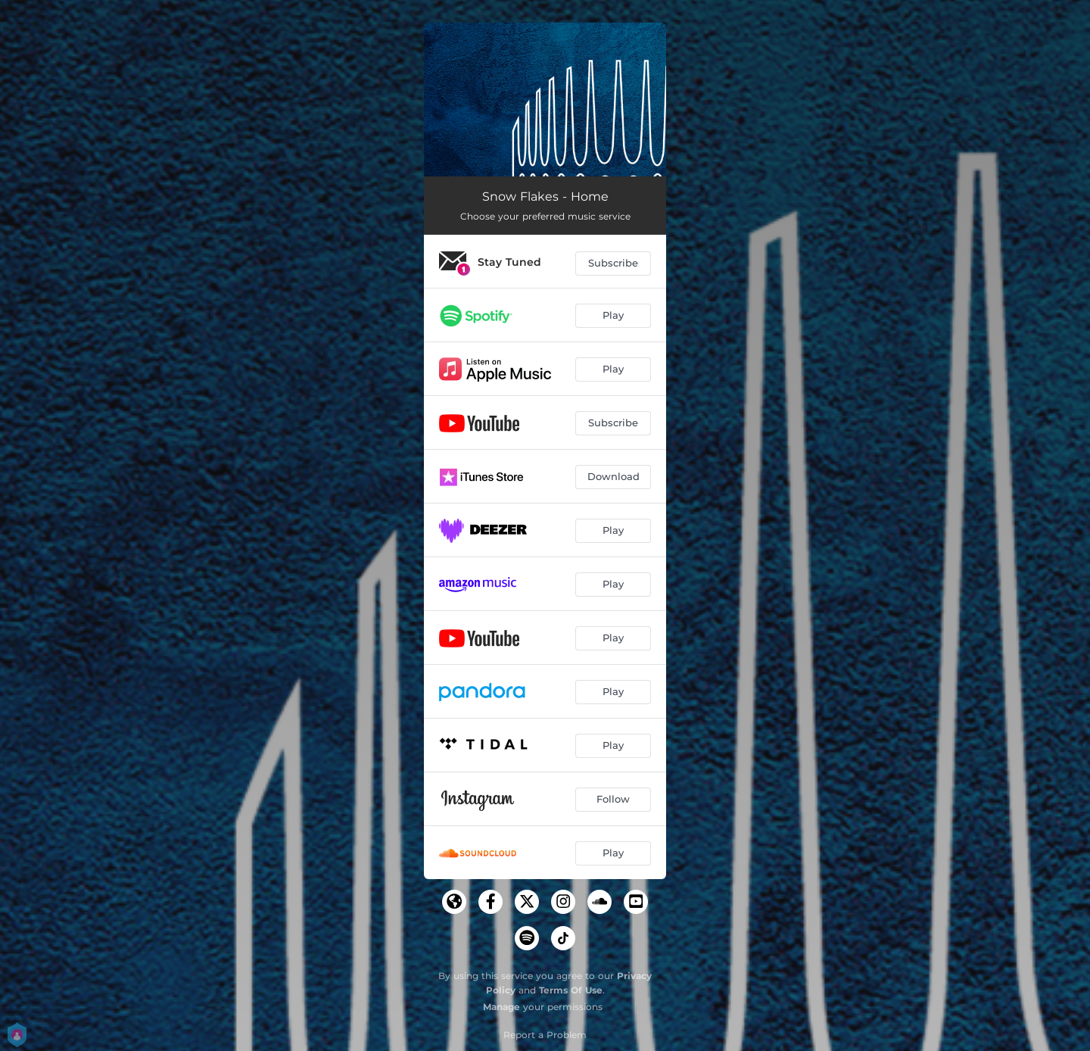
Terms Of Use (571, 990)
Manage (501, 1006)
